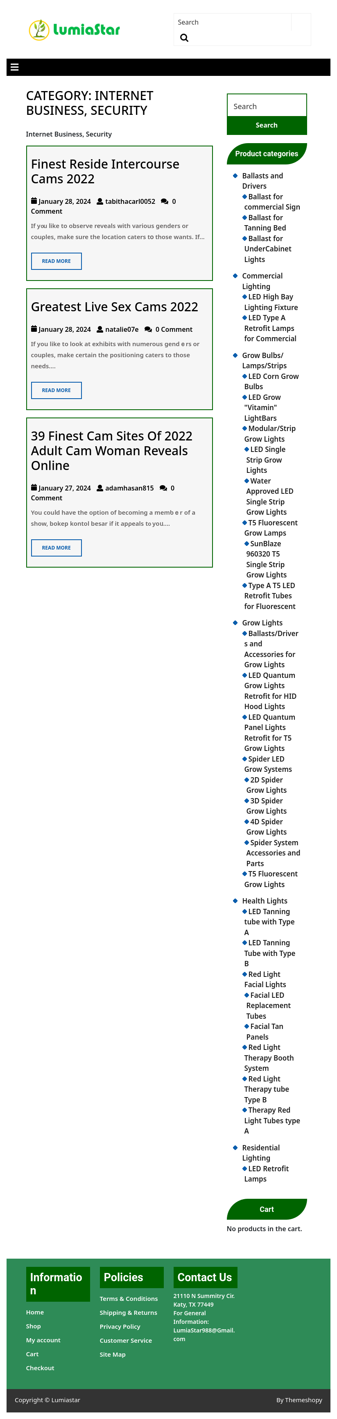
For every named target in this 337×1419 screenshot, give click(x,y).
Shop (33, 1326)
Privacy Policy (120, 1326)
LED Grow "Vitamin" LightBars (262, 407)
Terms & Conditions (129, 1298)
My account (43, 1340)
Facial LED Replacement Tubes (269, 1005)
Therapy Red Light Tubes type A (272, 1120)
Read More (51, 259)
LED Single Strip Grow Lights (266, 460)
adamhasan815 (129, 488)
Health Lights (265, 901)
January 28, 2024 (65, 201)
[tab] (15, 67)
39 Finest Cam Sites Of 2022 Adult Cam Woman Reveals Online (112, 450)
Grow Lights (262, 622)
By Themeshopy (299, 1400)
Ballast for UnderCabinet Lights (268, 249)
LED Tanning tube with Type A (269, 922)
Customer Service (126, 1340)
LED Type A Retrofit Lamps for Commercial (270, 328)
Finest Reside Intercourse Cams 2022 (105, 171)
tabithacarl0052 (130, 201)
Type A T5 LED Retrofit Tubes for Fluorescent (270, 596)
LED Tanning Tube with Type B (270, 953)
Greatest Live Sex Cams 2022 (115, 306)
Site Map (113, 1354)
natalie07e (122, 329)
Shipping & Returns (129, 1312)
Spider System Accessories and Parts (274, 853)
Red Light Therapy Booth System (269, 1058)
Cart (32, 1354)
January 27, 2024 (65, 488)
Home (35, 1312)
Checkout (40, 1368)
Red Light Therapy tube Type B (267, 1089)
